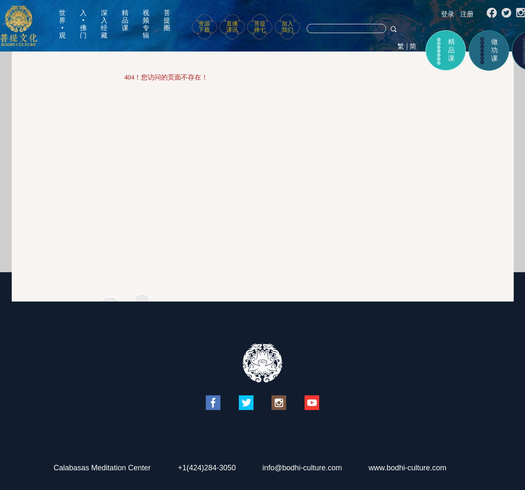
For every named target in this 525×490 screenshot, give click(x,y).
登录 (447, 14)
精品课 (125, 20)
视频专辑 (146, 24)
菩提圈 (167, 20)
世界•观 (62, 24)
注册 (467, 14)
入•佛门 (83, 24)
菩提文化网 (18, 25)
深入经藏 (104, 24)
